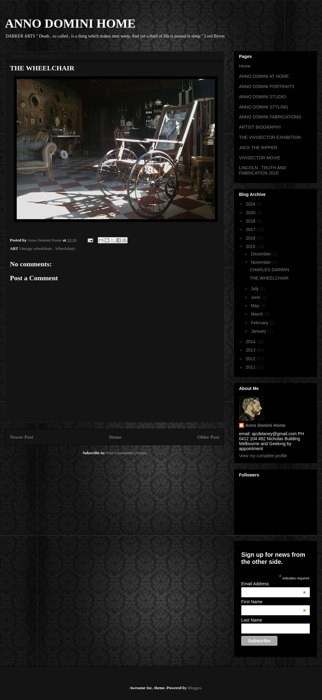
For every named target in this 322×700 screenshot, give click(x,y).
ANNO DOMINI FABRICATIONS (270, 116)
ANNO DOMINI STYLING (263, 106)
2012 (251, 358)
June (256, 297)
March (257, 314)
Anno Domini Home (265, 425)
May (255, 305)
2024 (251, 204)
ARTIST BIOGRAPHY (260, 127)
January (259, 331)
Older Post (208, 437)
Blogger (194, 687)
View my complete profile (263, 455)
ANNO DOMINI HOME (70, 23)
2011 (251, 367)
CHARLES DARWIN (269, 269)
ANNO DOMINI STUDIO (262, 96)
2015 (251, 246)
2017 (251, 229)
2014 (251, 341)
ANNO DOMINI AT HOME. (264, 76)
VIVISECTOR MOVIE (260, 157)
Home (115, 437)
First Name (273, 601)
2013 (251, 350)
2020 (251, 212)
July (255, 288)
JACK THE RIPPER (258, 147)
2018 (251, 221)
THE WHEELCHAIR (269, 278)
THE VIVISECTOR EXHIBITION (270, 137)
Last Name (251, 620)
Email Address (273, 583)
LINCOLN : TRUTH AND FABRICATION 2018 (262, 170)
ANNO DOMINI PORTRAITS (266, 86)
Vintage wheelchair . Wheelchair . (48, 248)
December (261, 253)
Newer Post (21, 437)
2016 (251, 238)
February (260, 322)
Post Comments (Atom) (126, 452)
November (261, 262)
